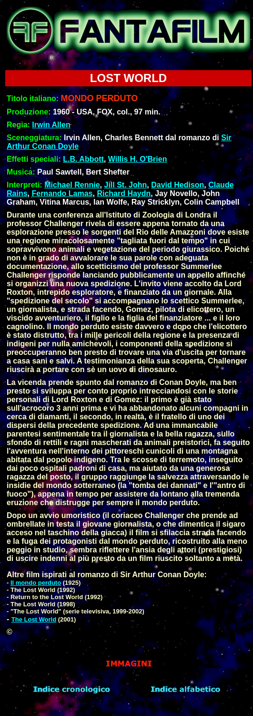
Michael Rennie (72, 185)
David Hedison (177, 185)
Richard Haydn (124, 193)
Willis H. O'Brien (137, 159)
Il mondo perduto (35, 582)
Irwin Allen (51, 125)
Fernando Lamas (61, 193)
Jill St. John (125, 185)
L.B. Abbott (83, 159)
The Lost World (33, 619)
